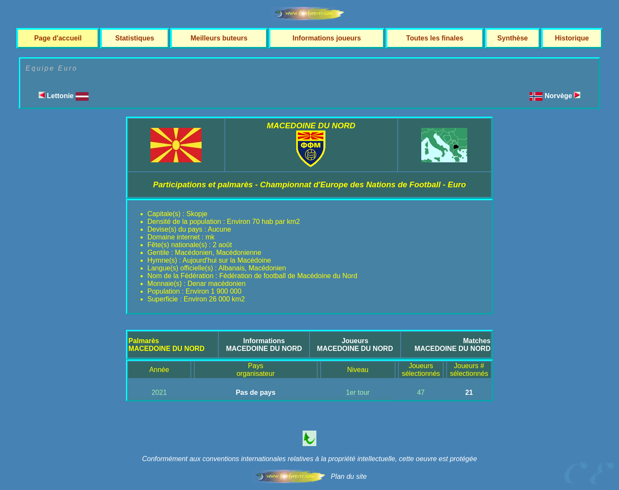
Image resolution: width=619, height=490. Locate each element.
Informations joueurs (327, 38)
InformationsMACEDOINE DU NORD (264, 344)
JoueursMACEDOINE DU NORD (355, 344)
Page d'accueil (58, 38)
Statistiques (134, 38)
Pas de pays (256, 392)
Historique (572, 38)
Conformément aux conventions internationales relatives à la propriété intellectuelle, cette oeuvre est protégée (309, 458)
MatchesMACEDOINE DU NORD (452, 344)
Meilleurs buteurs (218, 38)
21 (469, 392)
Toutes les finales (434, 38)
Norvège (562, 95)
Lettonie (64, 95)
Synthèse (512, 38)
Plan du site (349, 476)
